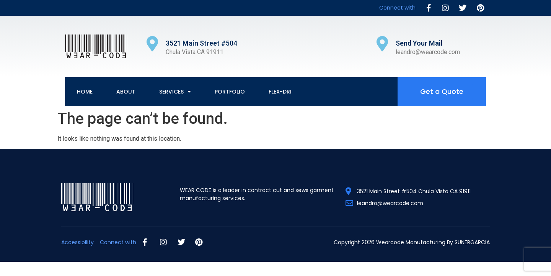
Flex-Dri (280, 91)
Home (85, 91)
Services (175, 91)
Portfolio (230, 91)
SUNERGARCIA (472, 242)
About (125, 91)
